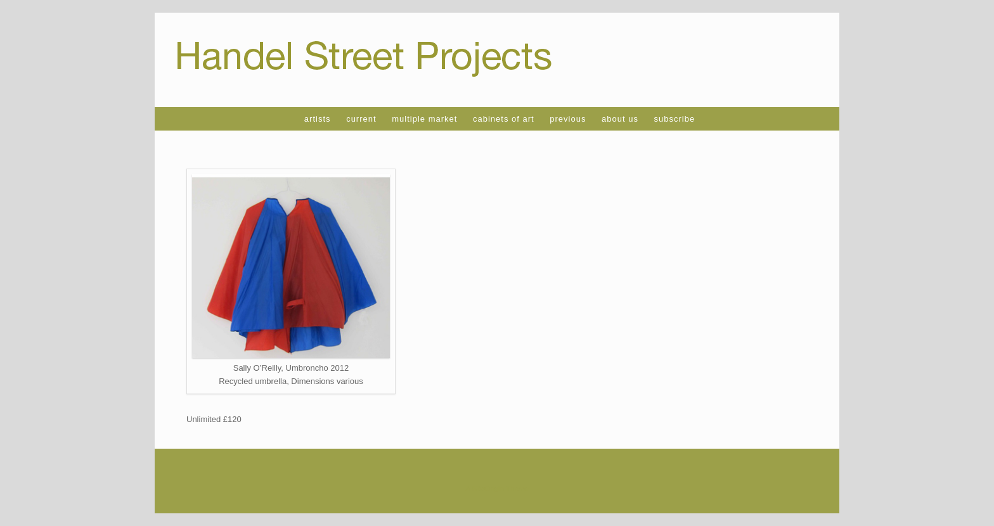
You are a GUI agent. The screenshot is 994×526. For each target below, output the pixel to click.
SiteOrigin (488, 488)
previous (568, 119)
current (361, 119)
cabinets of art (503, 119)
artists (317, 119)
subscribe (674, 119)
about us (620, 119)
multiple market (424, 119)
